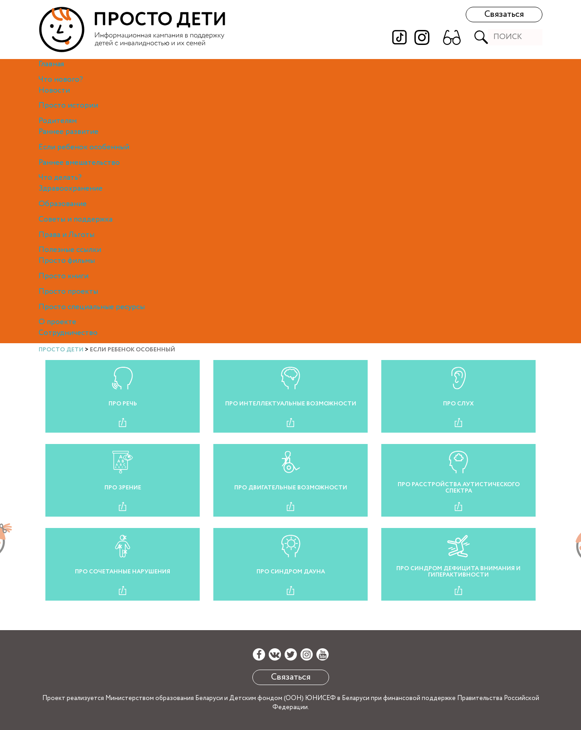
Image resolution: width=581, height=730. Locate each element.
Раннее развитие (68, 132)
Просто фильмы (67, 260)
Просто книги (64, 276)
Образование (63, 204)
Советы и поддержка (76, 219)
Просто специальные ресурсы (92, 307)
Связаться (504, 14)
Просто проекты (68, 291)
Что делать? (60, 177)
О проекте (57, 322)
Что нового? (61, 79)
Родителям (58, 121)
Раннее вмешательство (79, 162)
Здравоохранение (71, 188)
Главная (51, 64)
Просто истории (68, 105)
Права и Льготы (66, 235)
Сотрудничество (68, 333)
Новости (54, 90)
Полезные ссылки (70, 250)
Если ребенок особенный (84, 147)
